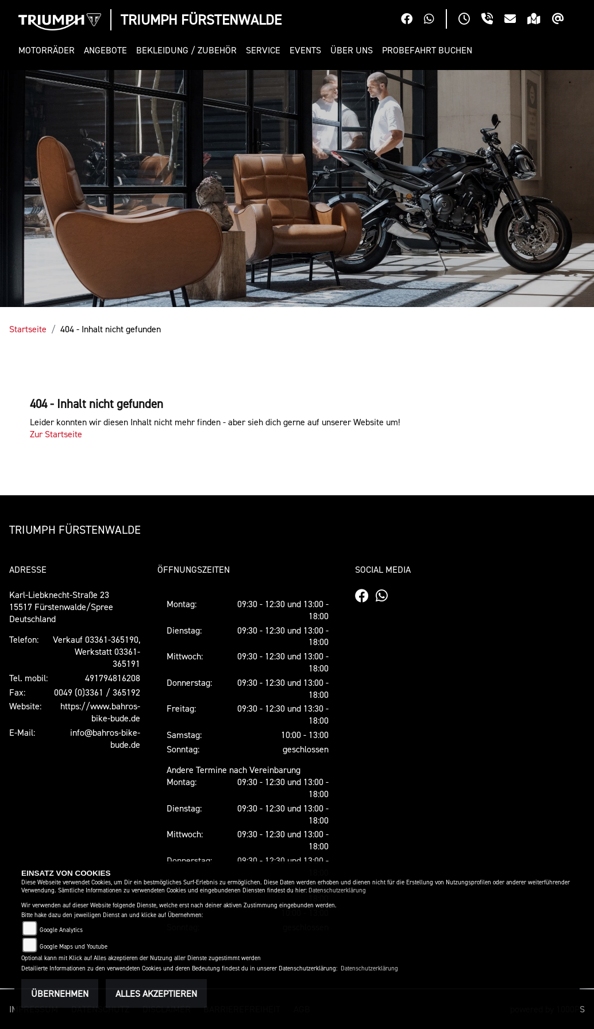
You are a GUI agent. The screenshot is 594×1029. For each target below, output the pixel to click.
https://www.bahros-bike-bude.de (100, 712)
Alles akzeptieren (156, 993)
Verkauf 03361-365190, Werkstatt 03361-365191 (96, 651)
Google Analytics (61, 930)
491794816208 (112, 678)
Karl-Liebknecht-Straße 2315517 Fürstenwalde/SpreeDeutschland (61, 606)
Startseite (28, 329)
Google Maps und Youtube (73, 946)
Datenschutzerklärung (337, 890)
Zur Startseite (56, 434)
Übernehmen (59, 993)
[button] (48, 50)
